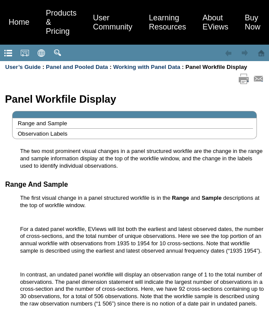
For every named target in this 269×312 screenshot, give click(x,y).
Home (19, 22)
